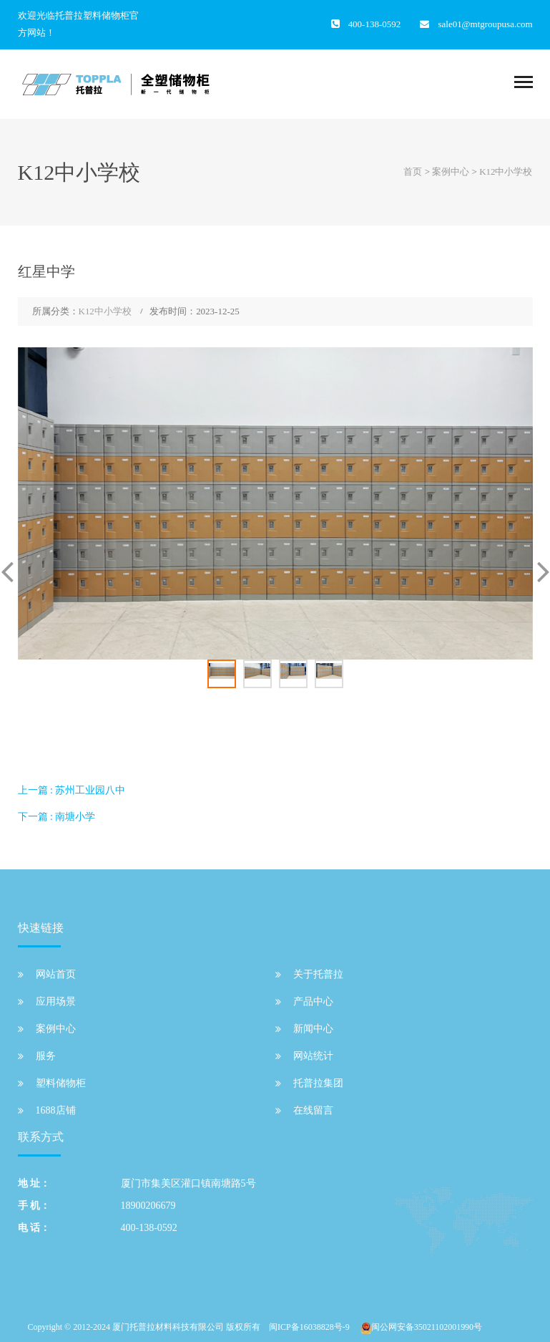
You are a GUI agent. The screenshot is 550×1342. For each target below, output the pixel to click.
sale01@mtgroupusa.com (485, 24)
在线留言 (313, 1110)
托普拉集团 (318, 1083)
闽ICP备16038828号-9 (309, 1327)
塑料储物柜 (61, 1083)
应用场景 (56, 1001)
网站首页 (56, 974)
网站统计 (313, 1056)
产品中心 (313, 1001)
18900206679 (148, 1205)
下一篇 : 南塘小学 (57, 816)
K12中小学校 (505, 171)
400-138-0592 (149, 1227)
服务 (46, 1056)
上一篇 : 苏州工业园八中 (72, 790)
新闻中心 (313, 1028)
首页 (412, 171)
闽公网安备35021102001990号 (426, 1327)
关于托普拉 (318, 974)
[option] (275, 503)
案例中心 (450, 171)
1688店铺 (56, 1110)
